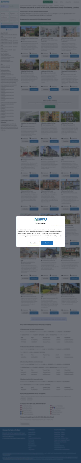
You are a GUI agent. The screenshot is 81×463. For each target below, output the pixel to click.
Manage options (33, 242)
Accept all (47, 242)
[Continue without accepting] (57, 226)
